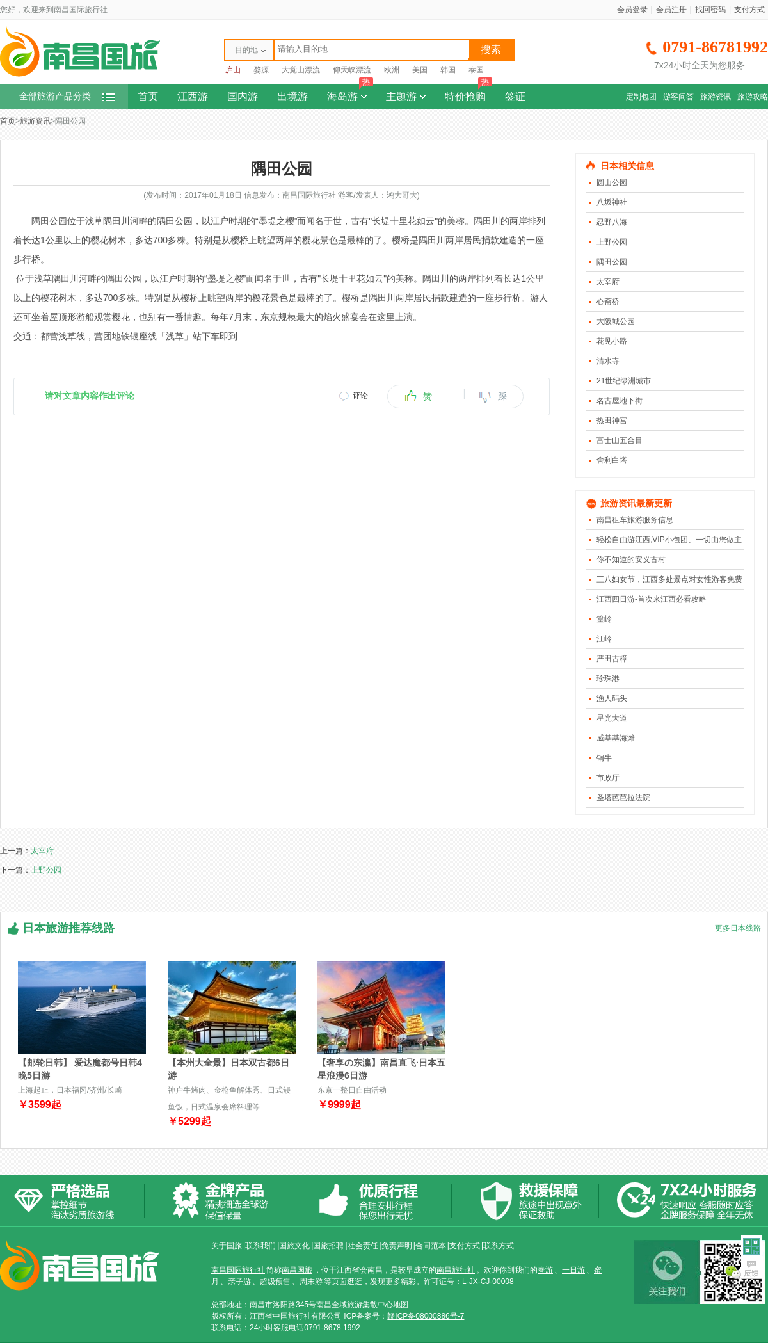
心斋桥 (608, 301)
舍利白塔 (611, 460)
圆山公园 (611, 182)
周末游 (311, 1281)
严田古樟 (611, 658)
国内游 (242, 96)
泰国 (476, 69)
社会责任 (363, 1245)
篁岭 (604, 619)
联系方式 (498, 1245)
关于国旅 (226, 1245)
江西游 (192, 96)
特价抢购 (468, 93)
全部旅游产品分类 (67, 96)
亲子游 (239, 1281)
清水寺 (608, 361)
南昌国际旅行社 (238, 1270)
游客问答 (678, 96)
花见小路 (611, 341)
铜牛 (604, 757)
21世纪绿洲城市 (623, 380)
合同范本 (430, 1245)
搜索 (491, 49)
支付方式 (749, 9)
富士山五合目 (619, 440)
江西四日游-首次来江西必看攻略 (651, 599)
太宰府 (608, 281)
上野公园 (611, 241)
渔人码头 (611, 698)
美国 (420, 69)
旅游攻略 (752, 96)
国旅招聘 (328, 1245)
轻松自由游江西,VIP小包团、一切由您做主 (669, 539)
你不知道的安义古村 (631, 559)
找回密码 (710, 9)
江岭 (604, 638)
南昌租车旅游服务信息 (634, 519)
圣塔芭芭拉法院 (623, 797)
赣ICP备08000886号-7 (425, 1316)
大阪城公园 (615, 321)
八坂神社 (611, 202)
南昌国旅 (297, 1270)
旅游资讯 (715, 96)
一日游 (573, 1270)
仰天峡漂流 (352, 69)
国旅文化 (294, 1245)
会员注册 (671, 9)
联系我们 (260, 1245)
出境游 (292, 96)
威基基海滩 (615, 738)
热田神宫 (611, 420)
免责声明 (396, 1245)
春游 (545, 1270)
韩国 (448, 69)
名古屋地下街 (619, 400)
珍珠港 (608, 678)
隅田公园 (611, 261)
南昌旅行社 (455, 1270)
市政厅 (608, 777)
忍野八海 (611, 222)
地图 (400, 1304)
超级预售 (275, 1281)
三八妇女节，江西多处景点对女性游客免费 (669, 579)
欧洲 (391, 69)
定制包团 (641, 96)
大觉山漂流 (301, 69)
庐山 (233, 69)
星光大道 (611, 718)
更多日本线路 (738, 928)
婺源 (261, 69)
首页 (148, 96)
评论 (360, 395)
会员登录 (632, 9)
